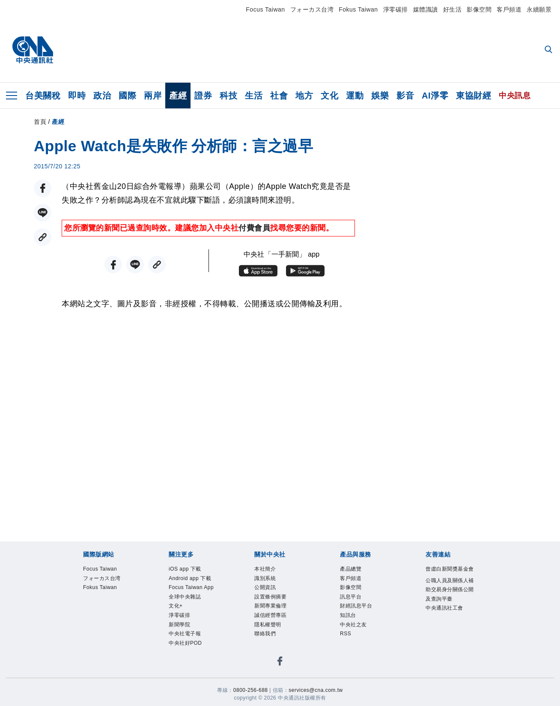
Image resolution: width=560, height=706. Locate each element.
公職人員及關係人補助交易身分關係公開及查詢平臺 (448, 610)
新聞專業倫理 (276, 615)
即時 (77, 95)
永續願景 (539, 9)
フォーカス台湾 (312, 9)
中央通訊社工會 (448, 644)
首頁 (40, 121)
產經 (178, 95)
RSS (348, 650)
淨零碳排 (395, 9)
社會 (279, 95)
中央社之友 (359, 638)
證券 (203, 95)
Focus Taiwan (265, 9)
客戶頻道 (509, 9)
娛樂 (380, 95)
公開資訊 (269, 593)
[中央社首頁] (32, 50)
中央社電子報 (191, 672)
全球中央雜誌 (191, 627)
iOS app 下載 (191, 570)
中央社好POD (192, 684)
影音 (405, 95)
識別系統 (269, 581)
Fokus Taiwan (358, 9)
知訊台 (351, 627)
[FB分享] (42, 188)
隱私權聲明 (273, 638)
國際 (127, 95)
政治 (102, 95)
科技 (228, 95)
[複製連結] (42, 237)
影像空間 (479, 9)
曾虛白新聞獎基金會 (448, 576)
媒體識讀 (425, 9)
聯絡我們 (269, 650)
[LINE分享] (42, 212)
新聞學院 (184, 661)
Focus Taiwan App (193, 610)
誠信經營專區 (276, 627)
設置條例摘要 (276, 604)
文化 (329, 95)
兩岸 (152, 95)
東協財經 (473, 95)
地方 (304, 95)
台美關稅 (42, 95)
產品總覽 (355, 570)
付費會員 (254, 228)
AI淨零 (435, 95)
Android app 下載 (190, 587)
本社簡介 (269, 570)
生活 (253, 95)
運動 (354, 95)
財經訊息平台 (362, 615)
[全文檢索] (549, 50)
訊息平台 (355, 604)
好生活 (452, 9)
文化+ (178, 638)
